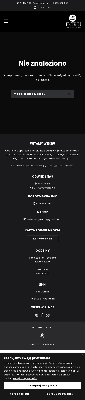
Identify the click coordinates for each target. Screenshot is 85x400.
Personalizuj (19, 393)
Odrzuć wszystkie (59, 393)
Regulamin (42, 291)
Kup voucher (42, 238)
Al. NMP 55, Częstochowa (34, 3)
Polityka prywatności (25, 378)
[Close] (83, 354)
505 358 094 (61, 3)
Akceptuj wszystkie (42, 385)
